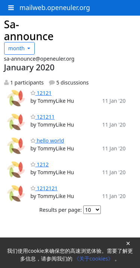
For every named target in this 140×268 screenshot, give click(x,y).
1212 (40, 164)
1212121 (44, 188)
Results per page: (60, 209)
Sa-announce (29, 30)
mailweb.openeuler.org (54, 7)
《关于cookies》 (94, 258)
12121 (41, 92)
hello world (47, 140)
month (17, 48)
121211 (43, 116)
